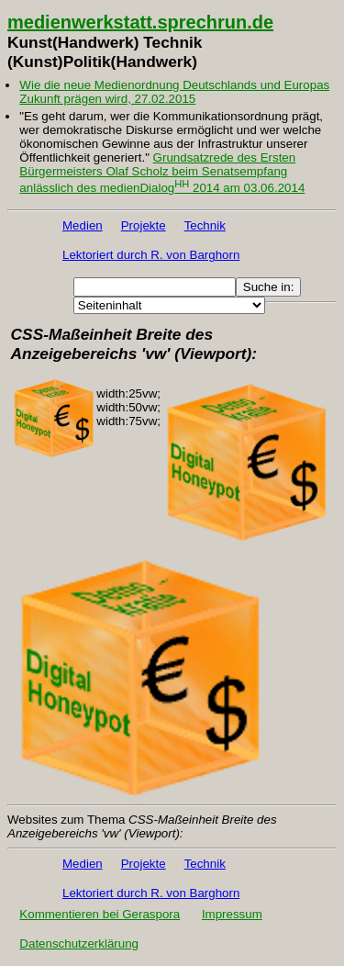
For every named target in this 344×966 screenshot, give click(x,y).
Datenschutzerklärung (79, 943)
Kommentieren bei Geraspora (99, 914)
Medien (82, 225)
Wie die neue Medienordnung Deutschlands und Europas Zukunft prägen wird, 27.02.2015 (174, 92)
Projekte (143, 225)
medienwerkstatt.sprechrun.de (140, 22)
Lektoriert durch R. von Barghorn (150, 255)
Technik (205, 225)
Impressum (232, 914)
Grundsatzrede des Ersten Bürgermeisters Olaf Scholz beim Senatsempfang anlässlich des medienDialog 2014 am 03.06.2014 (162, 173)
